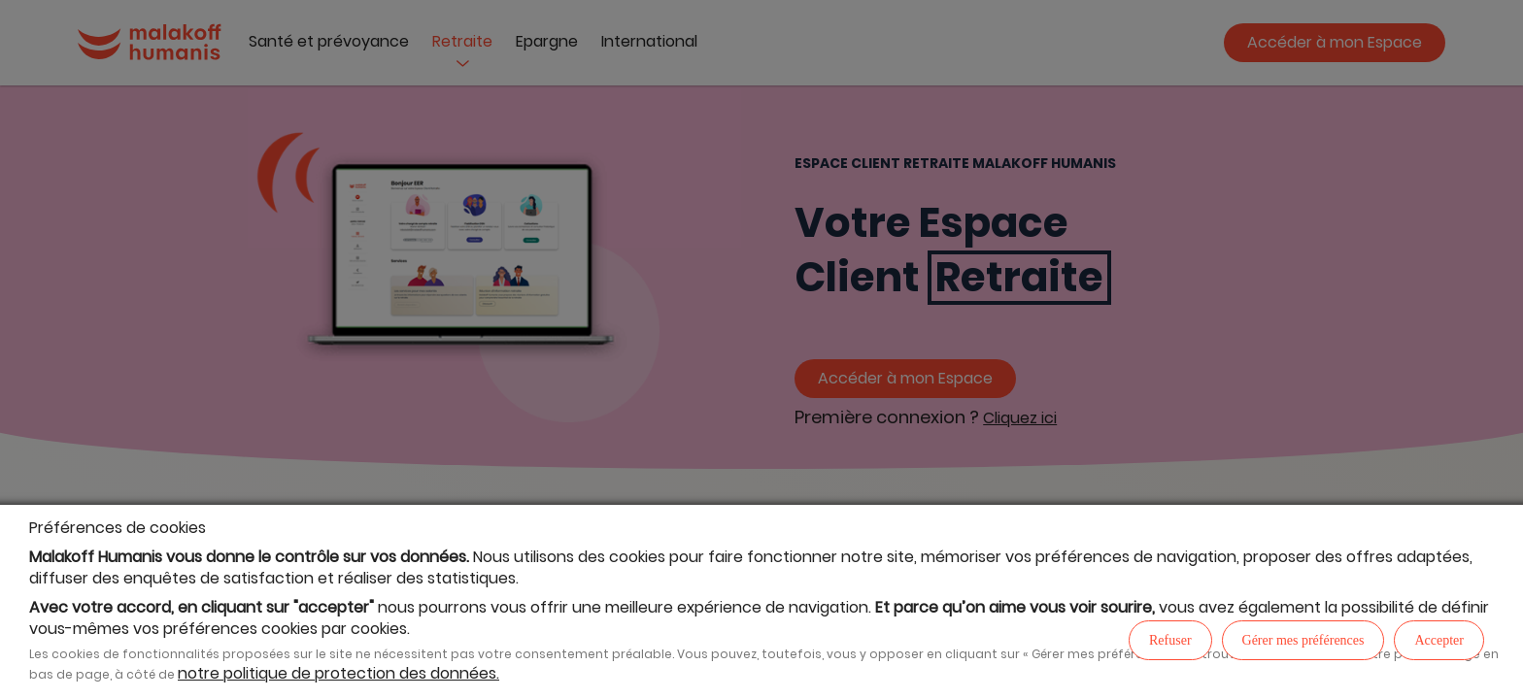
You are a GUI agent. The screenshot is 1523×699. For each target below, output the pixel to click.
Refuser (1170, 640)
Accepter (1439, 640)
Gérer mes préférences (1303, 640)
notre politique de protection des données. (338, 673)
